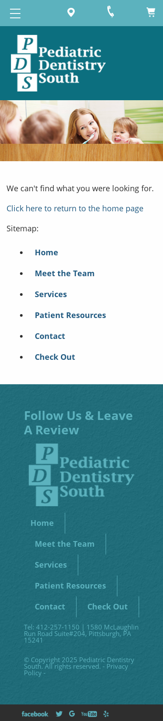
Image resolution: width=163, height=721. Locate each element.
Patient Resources (70, 315)
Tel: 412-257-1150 (52, 627)
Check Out (55, 357)
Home (46, 252)
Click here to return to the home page (75, 208)
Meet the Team (65, 273)
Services (51, 294)
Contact (50, 336)
